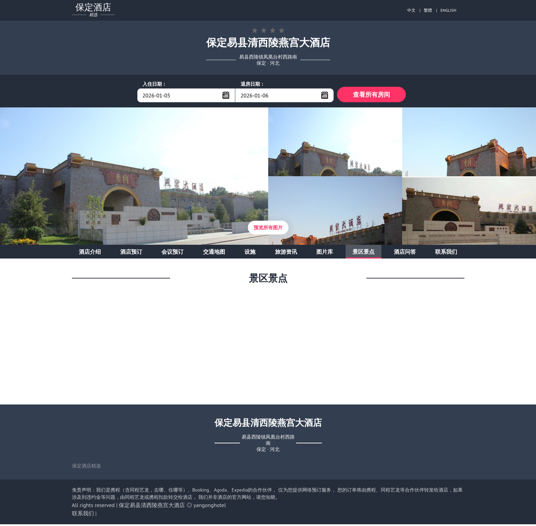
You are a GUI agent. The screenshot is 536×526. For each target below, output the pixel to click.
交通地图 (214, 253)
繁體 (428, 10)
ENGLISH (448, 10)
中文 (411, 10)
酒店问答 (405, 253)
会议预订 (172, 253)
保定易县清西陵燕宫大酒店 (152, 506)
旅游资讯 (286, 253)
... (226, 95)
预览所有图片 (268, 229)
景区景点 (364, 253)
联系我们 (446, 253)
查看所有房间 (371, 95)
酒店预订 (131, 253)
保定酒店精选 (86, 467)
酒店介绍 (90, 253)
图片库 (324, 253)
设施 (249, 253)
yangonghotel (209, 506)
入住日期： (155, 84)
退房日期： (253, 84)
